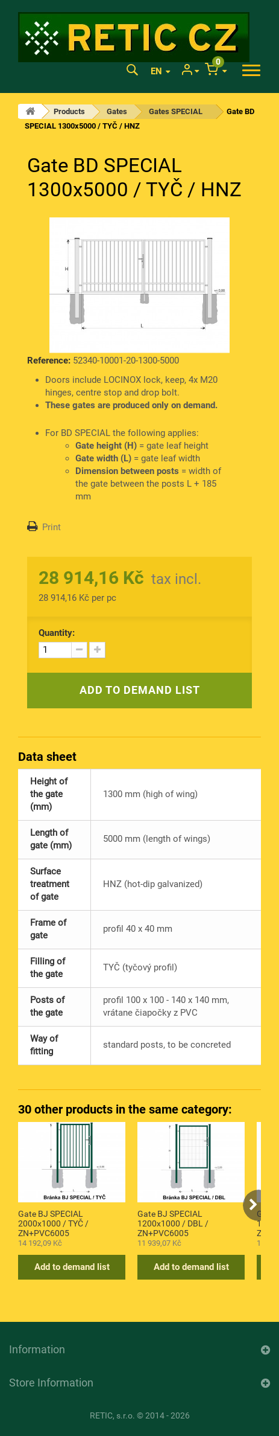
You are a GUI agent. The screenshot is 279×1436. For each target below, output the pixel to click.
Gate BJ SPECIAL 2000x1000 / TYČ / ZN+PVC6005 (53, 1223)
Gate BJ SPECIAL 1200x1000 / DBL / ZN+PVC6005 (172, 1223)
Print (51, 527)
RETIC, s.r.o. (112, 1415)
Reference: (49, 360)
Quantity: (57, 633)
